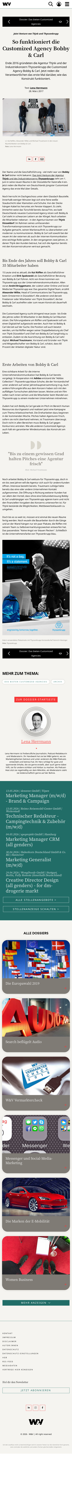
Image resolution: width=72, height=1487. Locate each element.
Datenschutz (10, 1349)
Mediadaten (9, 1365)
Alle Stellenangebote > (36, 900)
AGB (4, 1357)
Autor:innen (10, 1345)
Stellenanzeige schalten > (36, 909)
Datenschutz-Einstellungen (20, 1353)
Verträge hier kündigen (17, 1369)
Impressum (9, 1337)
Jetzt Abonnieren (36, 1390)
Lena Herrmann (38, 87)
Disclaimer (9, 1341)
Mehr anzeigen (36, 1302)
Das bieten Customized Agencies (26, 682)
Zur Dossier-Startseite (36, 699)
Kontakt (7, 1333)
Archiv (58, 682)
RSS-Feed (7, 1361)
